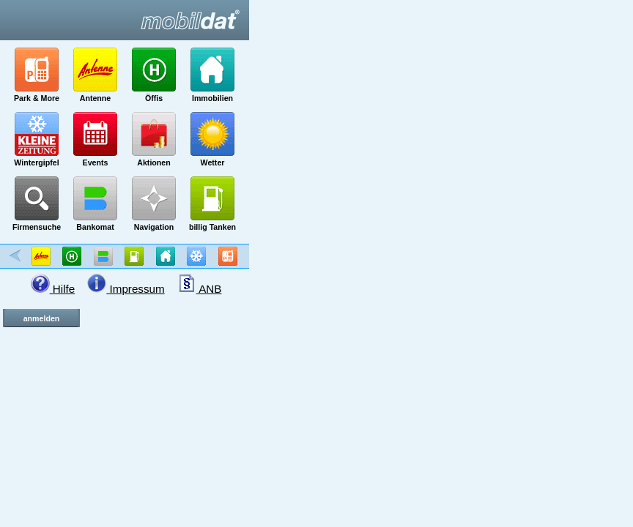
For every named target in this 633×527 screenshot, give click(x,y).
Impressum (125, 289)
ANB (199, 289)
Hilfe (53, 289)
